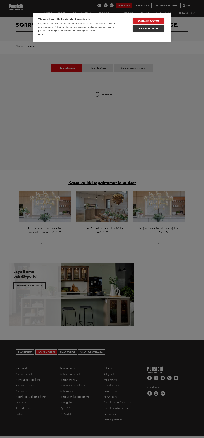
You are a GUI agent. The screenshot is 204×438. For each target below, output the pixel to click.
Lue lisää (42, 35)
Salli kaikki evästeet (149, 21)
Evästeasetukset (149, 28)
